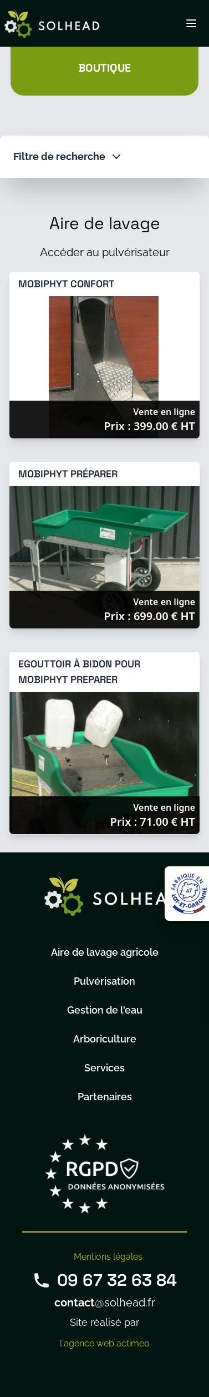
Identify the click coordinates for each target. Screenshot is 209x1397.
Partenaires (105, 1096)
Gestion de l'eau (104, 1010)
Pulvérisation (104, 981)
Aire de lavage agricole (105, 952)
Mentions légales (108, 1256)
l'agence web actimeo (105, 1343)
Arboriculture (104, 1039)
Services (104, 1068)
